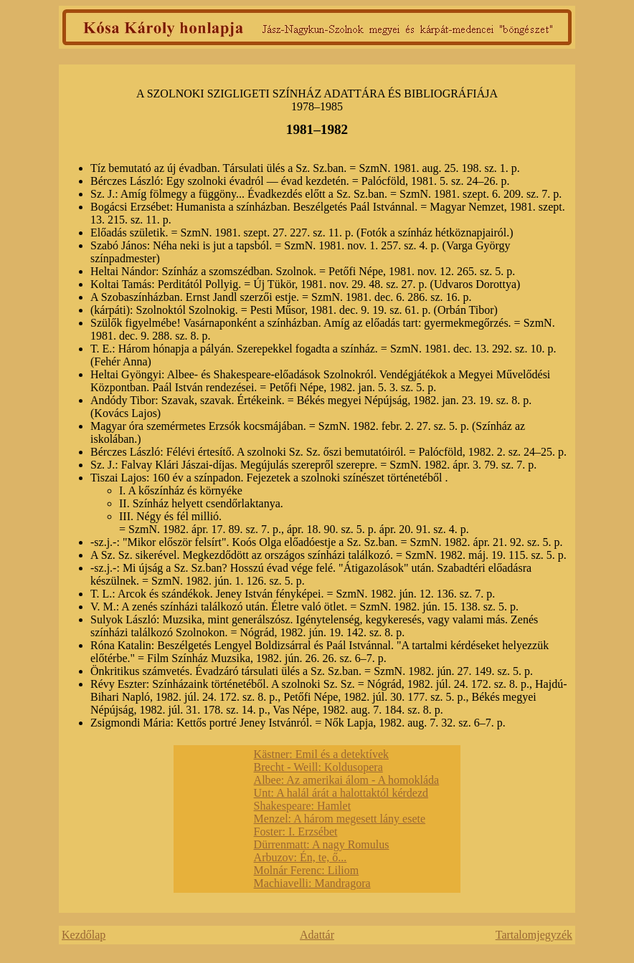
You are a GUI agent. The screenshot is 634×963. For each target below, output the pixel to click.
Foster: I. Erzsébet (296, 831)
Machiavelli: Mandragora (312, 883)
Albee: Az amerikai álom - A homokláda (347, 780)
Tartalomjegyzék (534, 935)
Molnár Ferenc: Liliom (306, 870)
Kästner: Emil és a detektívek (321, 754)
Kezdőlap (83, 935)
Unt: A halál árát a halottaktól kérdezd (341, 793)
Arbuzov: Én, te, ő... (300, 857)
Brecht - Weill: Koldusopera (318, 767)
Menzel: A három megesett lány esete (339, 819)
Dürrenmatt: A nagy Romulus (321, 844)
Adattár (317, 935)
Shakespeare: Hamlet (302, 806)
